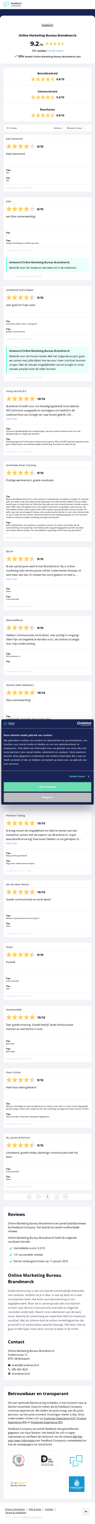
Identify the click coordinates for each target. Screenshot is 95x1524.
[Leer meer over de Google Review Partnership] (18, 1484)
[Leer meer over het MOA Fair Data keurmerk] (47, 1461)
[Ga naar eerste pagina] (29, 1196)
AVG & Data (35, 1509)
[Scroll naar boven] (86, 1512)
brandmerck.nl (21, 1373)
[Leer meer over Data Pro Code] (18, 1461)
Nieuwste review (76, 128)
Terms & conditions (15, 1512)
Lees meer (11, 418)
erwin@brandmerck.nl (25, 1365)
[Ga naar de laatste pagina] (65, 1196)
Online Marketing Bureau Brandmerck (48, 35)
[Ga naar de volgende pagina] (56, 1196)
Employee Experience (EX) (46, 1422)
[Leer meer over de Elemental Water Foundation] (76, 1484)
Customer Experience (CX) (59, 1418)
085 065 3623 (20, 1369)
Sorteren (58, 128)
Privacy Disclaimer (15, 1509)
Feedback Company (31, 1517)
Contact (49, 1509)
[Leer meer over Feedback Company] (76, 1461)
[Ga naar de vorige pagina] (38, 1196)
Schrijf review (55, 51)
